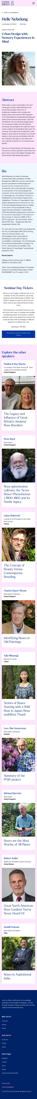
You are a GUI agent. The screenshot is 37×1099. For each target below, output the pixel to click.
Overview (5, 1021)
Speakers (5, 1058)
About (4, 1066)
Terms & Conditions (8, 1087)
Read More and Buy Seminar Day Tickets (18, 334)
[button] (33, 3)
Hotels (4, 1028)
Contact (4, 1062)
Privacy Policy (6, 1083)
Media (4, 1069)
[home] (8, 3)
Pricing (4, 1025)
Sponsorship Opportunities (10, 1073)
